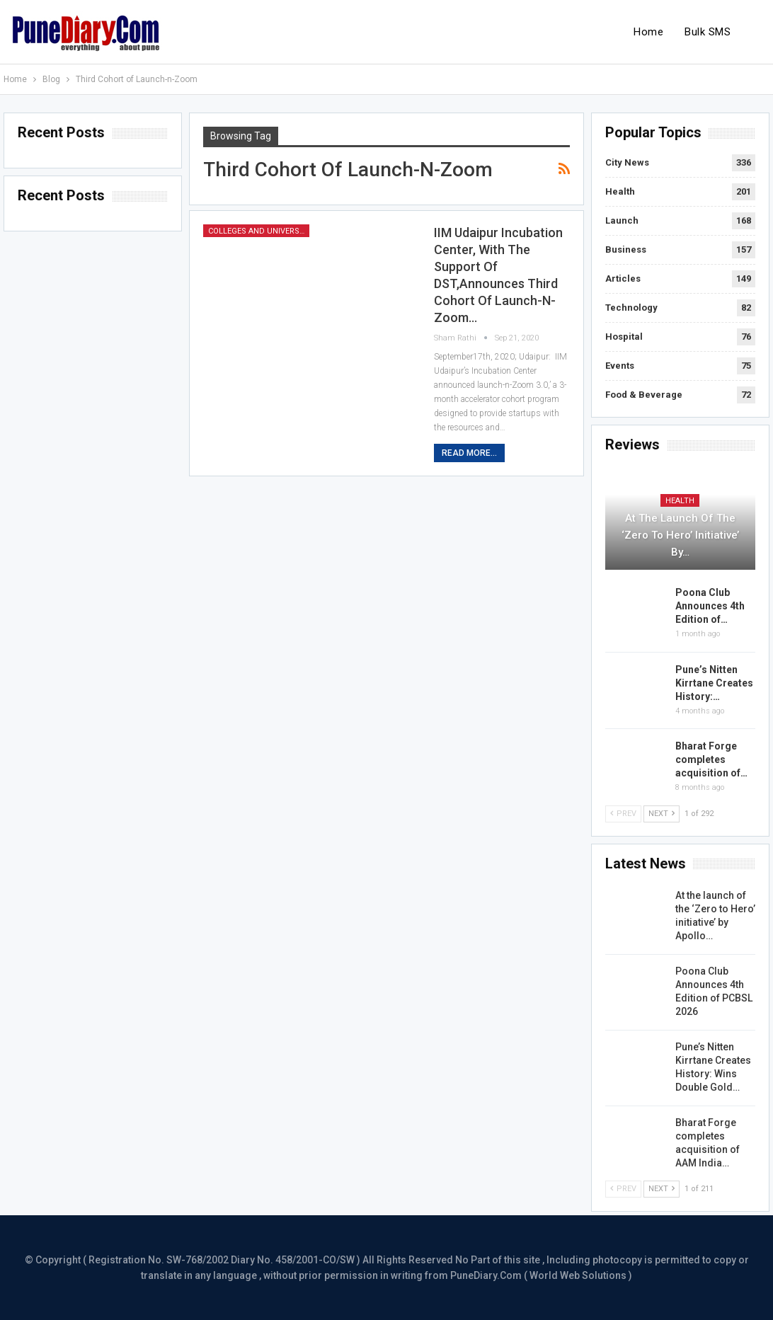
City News (627, 162)
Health (620, 191)
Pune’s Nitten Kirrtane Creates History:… (714, 683)
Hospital (624, 336)
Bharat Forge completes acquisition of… (711, 759)
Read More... (469, 453)
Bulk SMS (708, 31)
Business (625, 249)
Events (619, 365)
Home (648, 31)
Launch (622, 220)
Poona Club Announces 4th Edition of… (710, 606)
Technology (631, 307)
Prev (623, 813)
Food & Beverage (643, 394)
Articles (623, 278)
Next (661, 813)
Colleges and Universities (258, 231)
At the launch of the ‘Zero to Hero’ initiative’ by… (680, 535)
